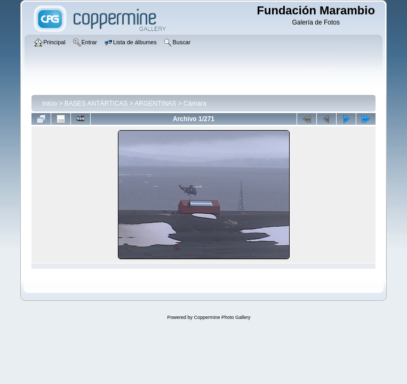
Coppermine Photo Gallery (222, 317)
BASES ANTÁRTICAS (96, 103)
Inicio (49, 103)
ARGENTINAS (155, 103)
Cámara (194, 103)
